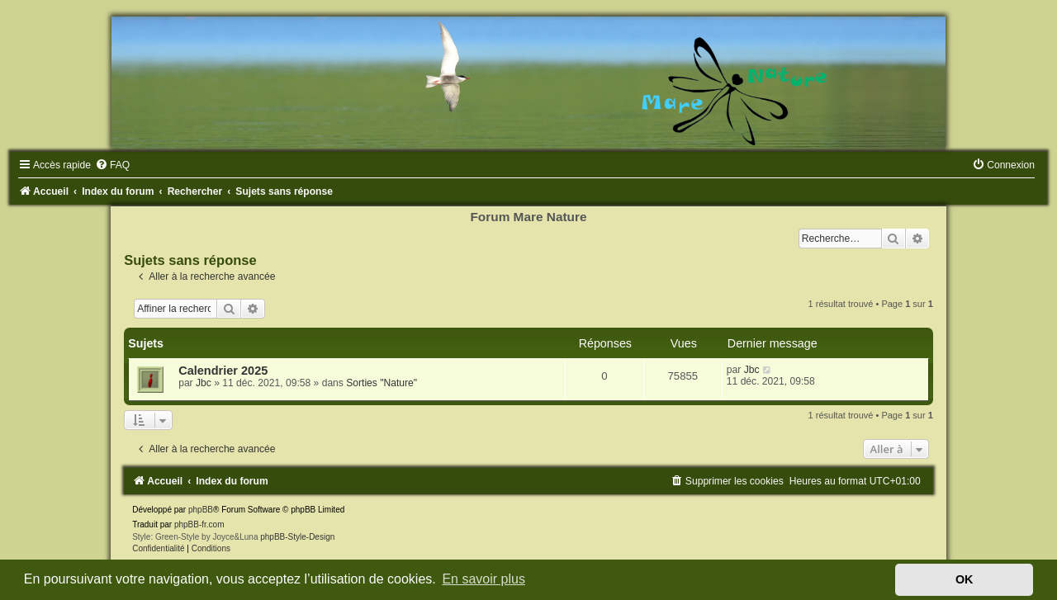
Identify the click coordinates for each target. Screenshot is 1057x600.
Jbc (203, 383)
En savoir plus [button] (483, 579)
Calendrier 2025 (223, 370)
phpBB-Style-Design (297, 536)
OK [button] (964, 579)
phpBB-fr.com (199, 524)
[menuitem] (112, 165)
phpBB (200, 509)
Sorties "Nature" (381, 383)
